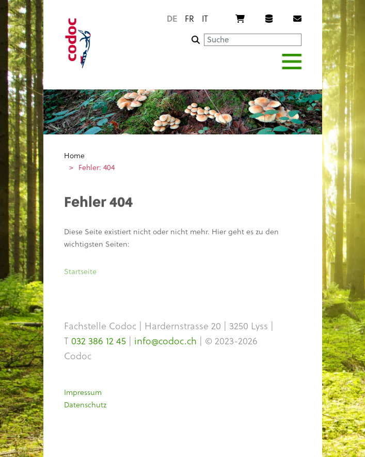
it (205, 18)
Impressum (83, 392)
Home (74, 155)
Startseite (80, 273)
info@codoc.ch (165, 340)
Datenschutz (85, 404)
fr (189, 18)
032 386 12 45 (98, 340)
